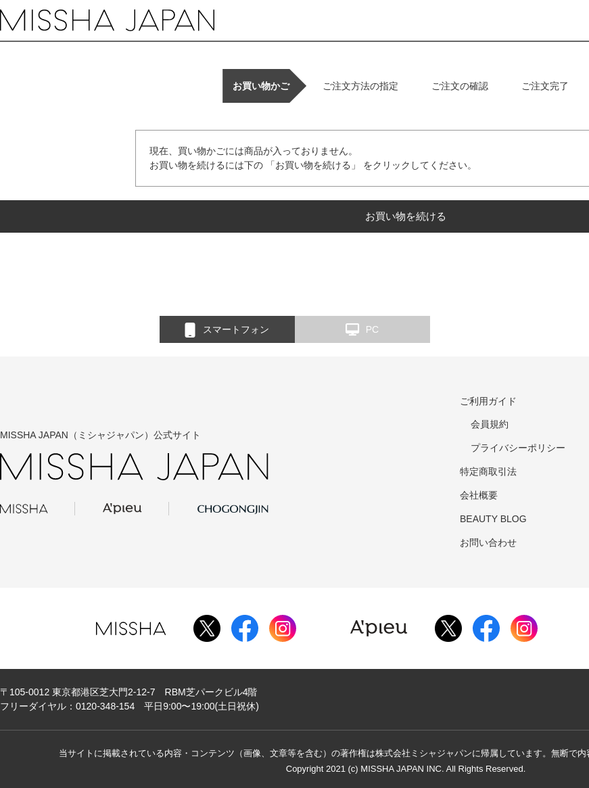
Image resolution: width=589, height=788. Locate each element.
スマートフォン (227, 330)
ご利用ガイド (488, 401)
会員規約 (490, 424)
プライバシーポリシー (518, 447)
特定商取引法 (488, 471)
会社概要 (479, 495)
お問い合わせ (488, 542)
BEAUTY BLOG (493, 518)
